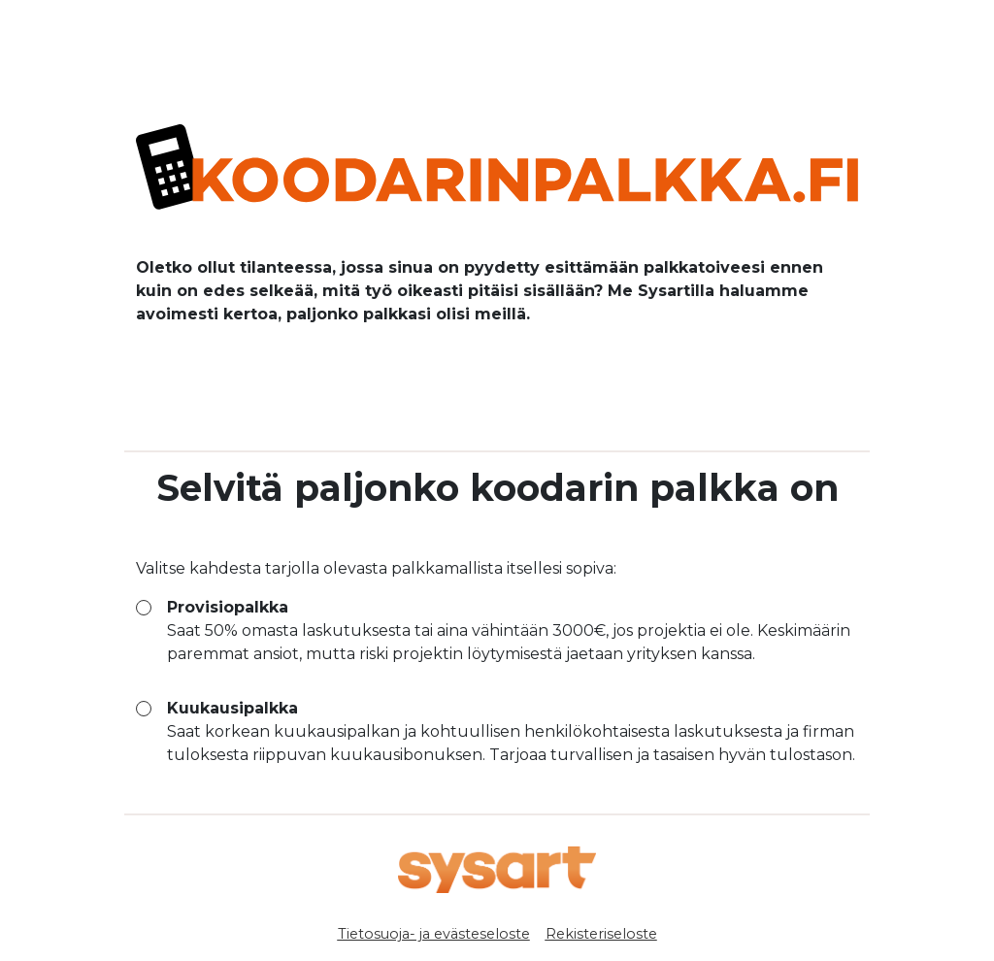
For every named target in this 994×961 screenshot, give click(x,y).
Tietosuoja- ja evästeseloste (434, 934)
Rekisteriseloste (601, 934)
